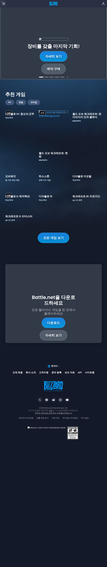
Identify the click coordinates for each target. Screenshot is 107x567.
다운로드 (53, 429)
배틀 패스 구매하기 (53, 69)
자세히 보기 (53, 56)
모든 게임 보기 (53, 355)
